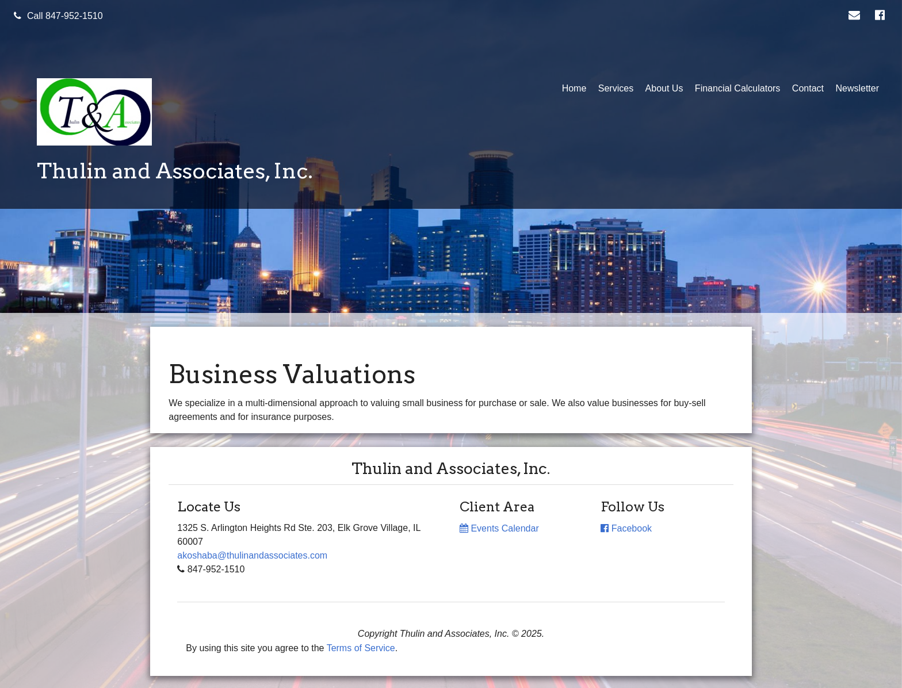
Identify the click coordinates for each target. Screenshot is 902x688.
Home (574, 88)
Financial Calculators (738, 88)
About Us (664, 88)
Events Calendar (499, 528)
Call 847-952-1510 (58, 16)
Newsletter (857, 88)
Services (615, 88)
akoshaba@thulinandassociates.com (252, 555)
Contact (808, 88)
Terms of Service (361, 648)
